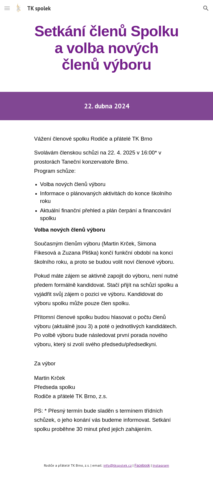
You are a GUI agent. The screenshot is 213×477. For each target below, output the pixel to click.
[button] (7, 8)
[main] (106, 47)
